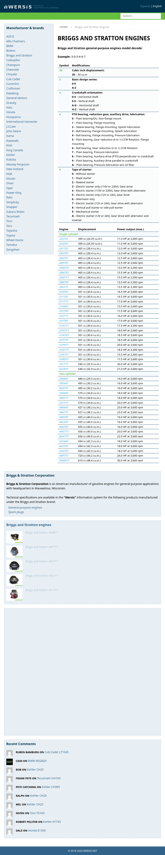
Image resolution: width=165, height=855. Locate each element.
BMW (9, 46)
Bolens (10, 50)
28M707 (64, 267)
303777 (63, 388)
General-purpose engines (25, 507)
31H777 (64, 330)
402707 (63, 427)
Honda (10, 112)
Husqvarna (13, 117)
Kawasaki (12, 141)
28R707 (64, 282)
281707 (63, 248)
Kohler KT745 (52, 822)
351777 (63, 403)
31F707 (63, 321)
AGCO (10, 36)
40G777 (64, 431)
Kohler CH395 (51, 787)
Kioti (9, 145)
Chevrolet (12, 69)
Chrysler (11, 74)
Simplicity (12, 202)
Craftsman (13, 88)
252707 (63, 239)
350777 (63, 398)
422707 (63, 446)
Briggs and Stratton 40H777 (42, 561)
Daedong (12, 93)
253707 (63, 243)
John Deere (13, 131)
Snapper (11, 207)
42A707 (64, 451)
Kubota (11, 159)
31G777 (64, 325)
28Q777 (64, 277)
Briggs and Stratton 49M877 (42, 532)
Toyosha (11, 230)
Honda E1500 (37, 830)
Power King (13, 193)
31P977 (63, 345)
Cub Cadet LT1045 (57, 752)
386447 (63, 407)
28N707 (64, 272)
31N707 (64, 335)
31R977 (64, 359)
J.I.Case (11, 126)
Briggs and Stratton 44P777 (42, 547)
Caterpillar (13, 60)
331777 (63, 364)
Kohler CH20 (35, 769)
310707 (63, 292)
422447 (63, 441)
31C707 (63, 311)
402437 (63, 422)
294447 (63, 378)
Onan (10, 183)
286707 (63, 258)
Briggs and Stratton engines (28, 525)
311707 (63, 296)
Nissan (10, 178)
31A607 (64, 306)
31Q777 (64, 349)
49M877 (64, 460)
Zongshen (13, 249)
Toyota (10, 235)
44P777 (63, 455)
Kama (10, 136)
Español (145, 6)
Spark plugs (16, 512)
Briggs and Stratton (19, 55)
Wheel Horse (14, 240)
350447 (63, 393)
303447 (63, 383)
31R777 (64, 354)
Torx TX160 (37, 813)
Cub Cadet (13, 79)
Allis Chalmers (15, 41)
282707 (63, 253)
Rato (9, 197)
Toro (9, 221)
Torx (9, 226)
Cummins (12, 84)
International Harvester (21, 122)
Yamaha (11, 245)
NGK (9, 174)
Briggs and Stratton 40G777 (42, 575)
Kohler (10, 155)
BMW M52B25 (37, 761)
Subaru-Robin (15, 212)
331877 (63, 369)
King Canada (14, 150)
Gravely (11, 103)
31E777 (63, 316)
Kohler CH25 (35, 804)
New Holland (14, 169)
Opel (9, 188)
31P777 (63, 340)
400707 (63, 417)
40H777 (64, 436)
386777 (63, 412)
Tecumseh (13, 216)
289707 (63, 263)
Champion (13, 65)
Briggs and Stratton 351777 (42, 590)
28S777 (63, 287)
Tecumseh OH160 (48, 778)
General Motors (16, 98)
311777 (63, 301)
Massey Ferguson (17, 164)
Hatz (9, 107)
